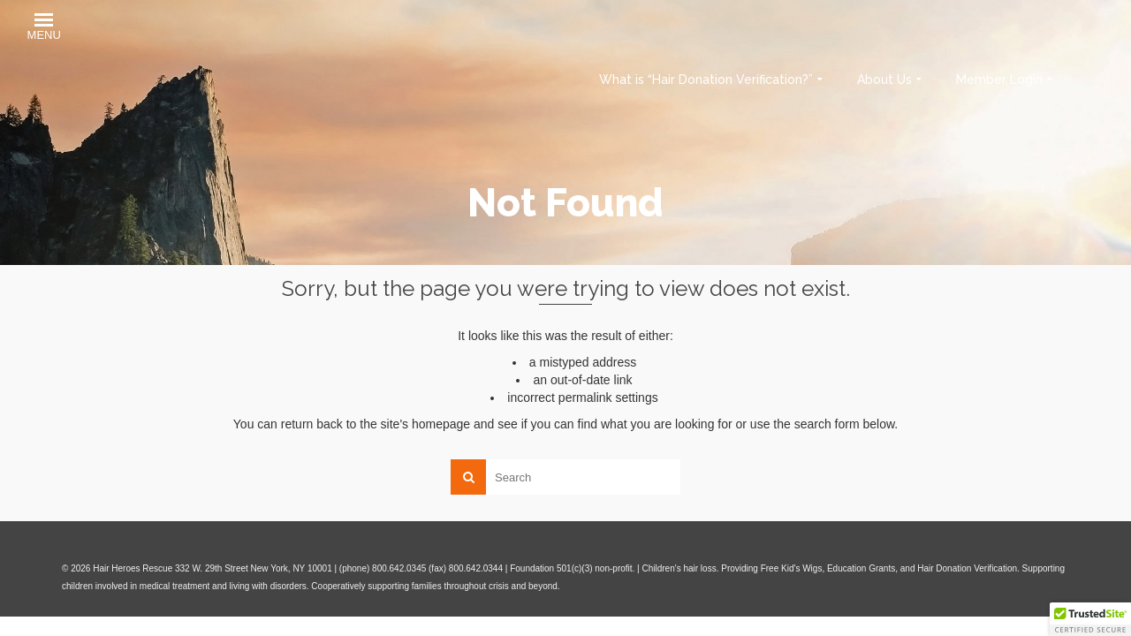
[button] (44, 29)
